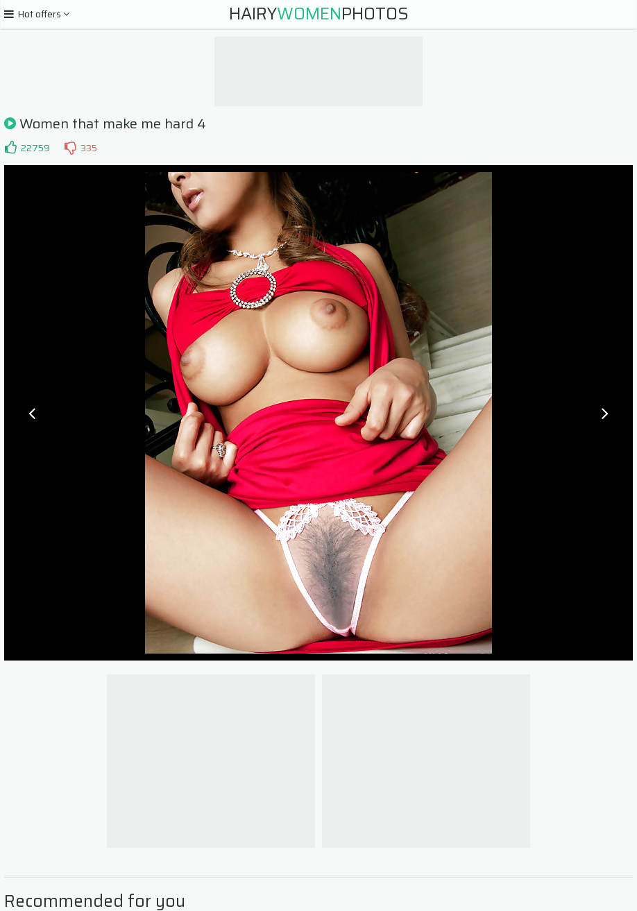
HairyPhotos (319, 14)
